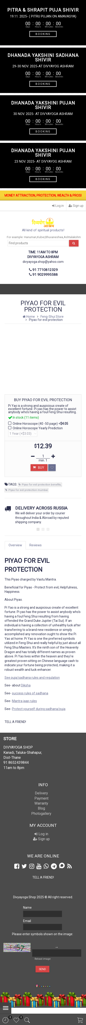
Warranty (41, 803)
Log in (58, 205)
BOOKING (43, 33)
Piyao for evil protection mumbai (28, 490)
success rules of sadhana (30, 693)
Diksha (26, 685)
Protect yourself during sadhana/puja (38, 709)
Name (27, 907)
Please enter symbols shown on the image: (42, 934)
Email (27, 921)
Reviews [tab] (35, 545)
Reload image (42, 958)
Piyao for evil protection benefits (41, 484)
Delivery (41, 793)
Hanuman (30, 237)
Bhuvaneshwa (54, 237)
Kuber (41, 237)
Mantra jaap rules (24, 701)
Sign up (76, 205)
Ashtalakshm (72, 237)
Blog (41, 808)
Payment (41, 798)
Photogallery (41, 813)
